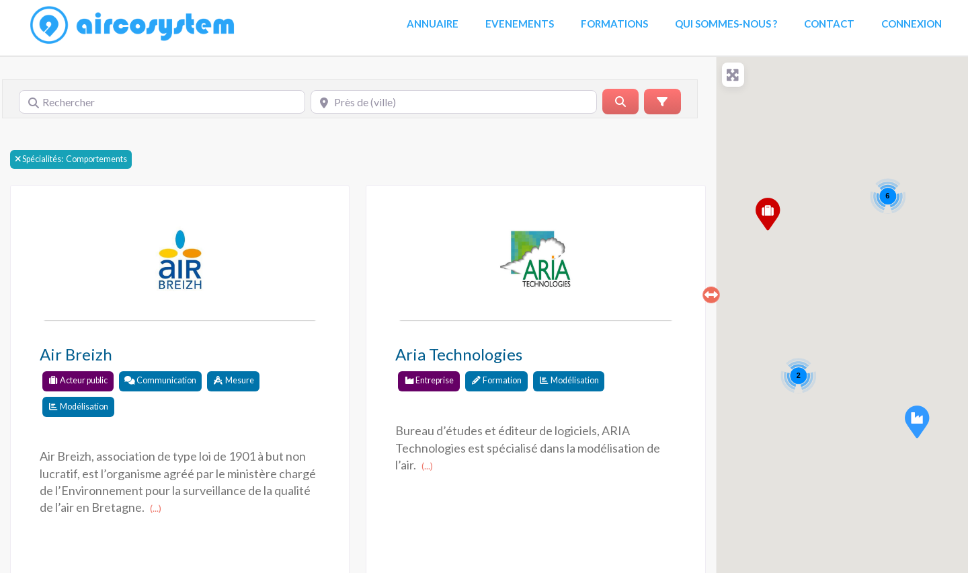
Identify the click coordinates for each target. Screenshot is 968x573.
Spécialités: (42, 159)
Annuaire (432, 23)
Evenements (519, 23)
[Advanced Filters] (662, 101)
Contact (829, 23)
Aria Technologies (458, 354)
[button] (917, 421)
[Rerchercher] (620, 101)
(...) (155, 508)
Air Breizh (76, 354)
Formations (614, 23)
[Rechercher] (162, 102)
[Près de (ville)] (454, 102)
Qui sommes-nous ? (726, 23)
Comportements (71, 159)
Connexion (911, 23)
